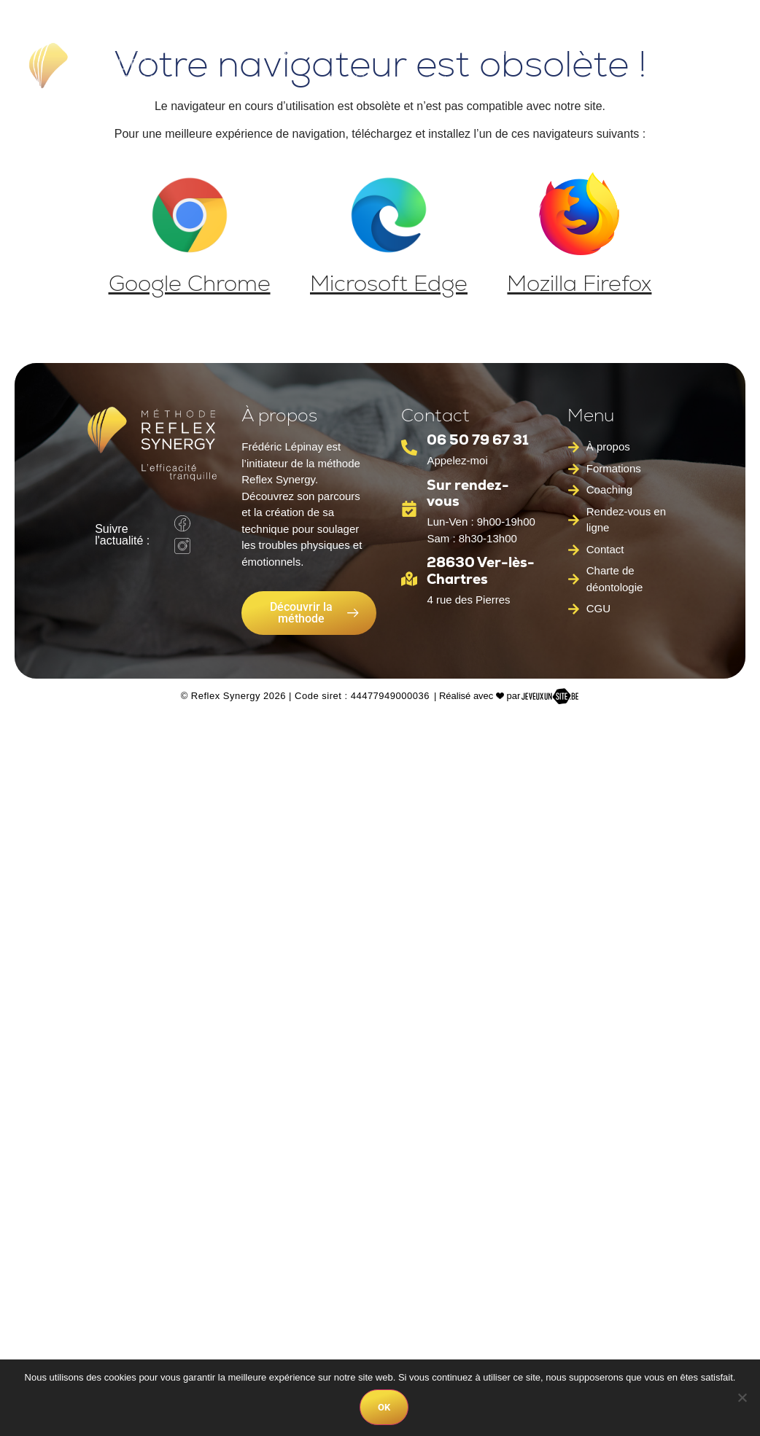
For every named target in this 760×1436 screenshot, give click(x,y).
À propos (280, 50)
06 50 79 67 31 (478, 440)
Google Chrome (190, 283)
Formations (528, 51)
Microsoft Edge (389, 283)
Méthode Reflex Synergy (396, 50)
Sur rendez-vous (468, 493)
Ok (384, 1407)
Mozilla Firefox (579, 283)
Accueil (209, 50)
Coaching (353, 80)
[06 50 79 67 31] (409, 448)
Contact (427, 80)
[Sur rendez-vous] (409, 509)
